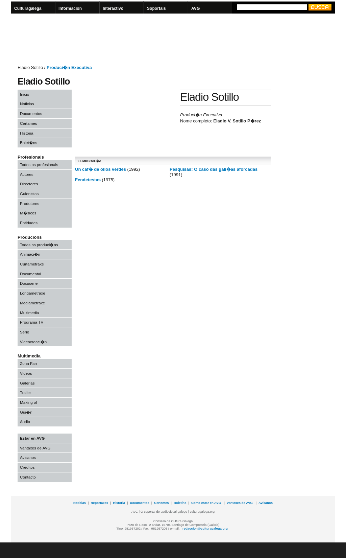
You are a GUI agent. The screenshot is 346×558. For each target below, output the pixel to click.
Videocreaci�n (33, 342)
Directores (29, 184)
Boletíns (180, 503)
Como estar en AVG (206, 503)
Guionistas (29, 193)
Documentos (31, 113)
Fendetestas (88, 179)
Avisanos (28, 457)
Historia (26, 133)
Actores (26, 174)
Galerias (27, 383)
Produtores (29, 203)
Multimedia (29, 312)
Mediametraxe (32, 303)
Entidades (29, 222)
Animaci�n (30, 254)
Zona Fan (28, 363)
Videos (26, 373)
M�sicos (28, 213)
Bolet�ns (28, 142)
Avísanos (265, 503)
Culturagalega (28, 8)
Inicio (24, 94)
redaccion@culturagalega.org (205, 528)
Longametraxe (32, 293)
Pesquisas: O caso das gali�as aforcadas (213, 169)
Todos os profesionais (39, 164)
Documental (30, 274)
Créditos (27, 467)
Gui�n (26, 412)
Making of (28, 402)
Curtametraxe (32, 264)
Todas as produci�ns (39, 244)
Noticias (27, 103)
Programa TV (31, 322)
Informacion (70, 8)
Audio (25, 421)
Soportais (156, 8)
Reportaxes (99, 503)
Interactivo (113, 8)
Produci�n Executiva (69, 67)
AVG (195, 8)
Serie (24, 332)
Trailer (25, 392)
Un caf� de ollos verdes (100, 169)
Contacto (28, 477)
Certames (28, 123)
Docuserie (29, 283)
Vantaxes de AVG (35, 448)
